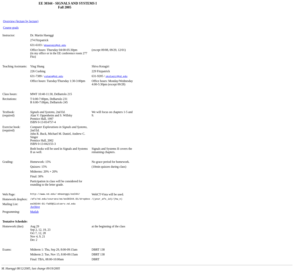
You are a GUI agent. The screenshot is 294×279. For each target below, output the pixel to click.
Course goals (11, 27)
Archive (35, 207)
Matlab (34, 212)
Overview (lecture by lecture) (20, 21)
